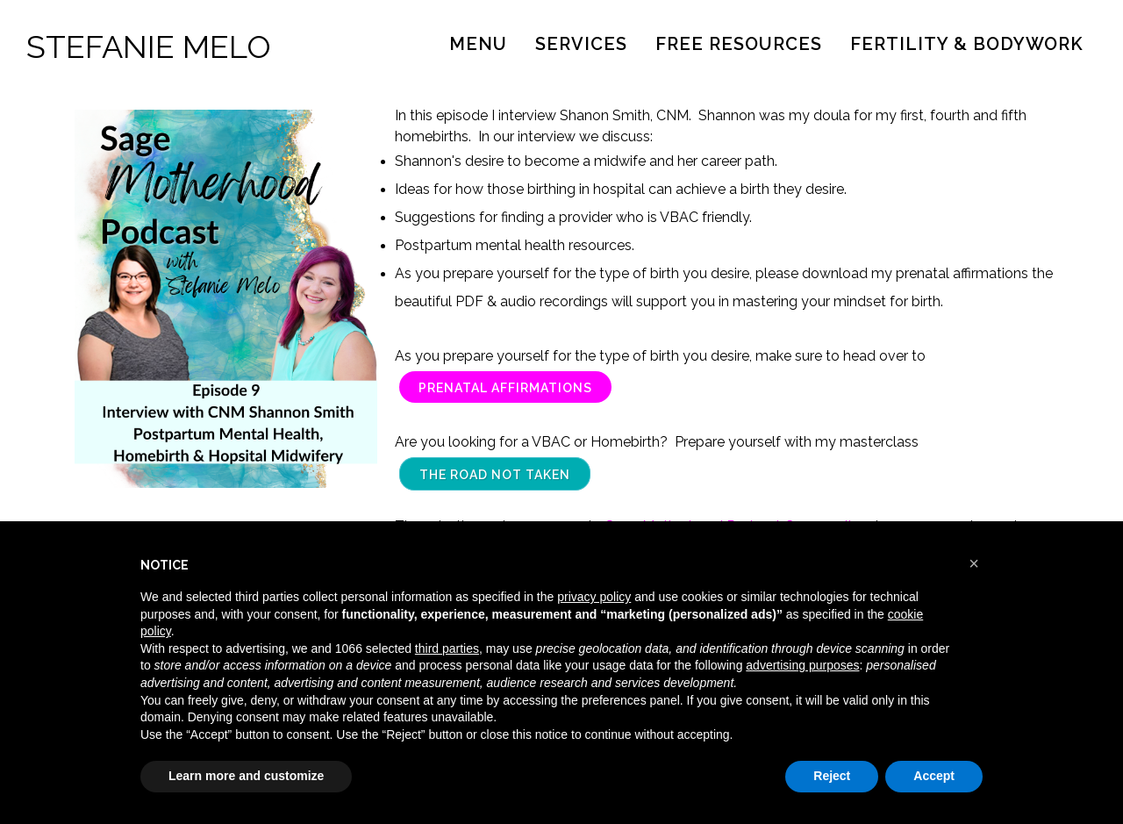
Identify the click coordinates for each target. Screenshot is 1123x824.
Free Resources (738, 43)
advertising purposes (802, 665)
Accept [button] (934, 776)
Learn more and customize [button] (246, 776)
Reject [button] (831, 776)
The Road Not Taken (494, 475)
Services (581, 43)
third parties (447, 648)
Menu (478, 43)
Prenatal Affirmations (505, 388)
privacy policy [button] (594, 597)
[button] (974, 563)
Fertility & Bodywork (967, 43)
